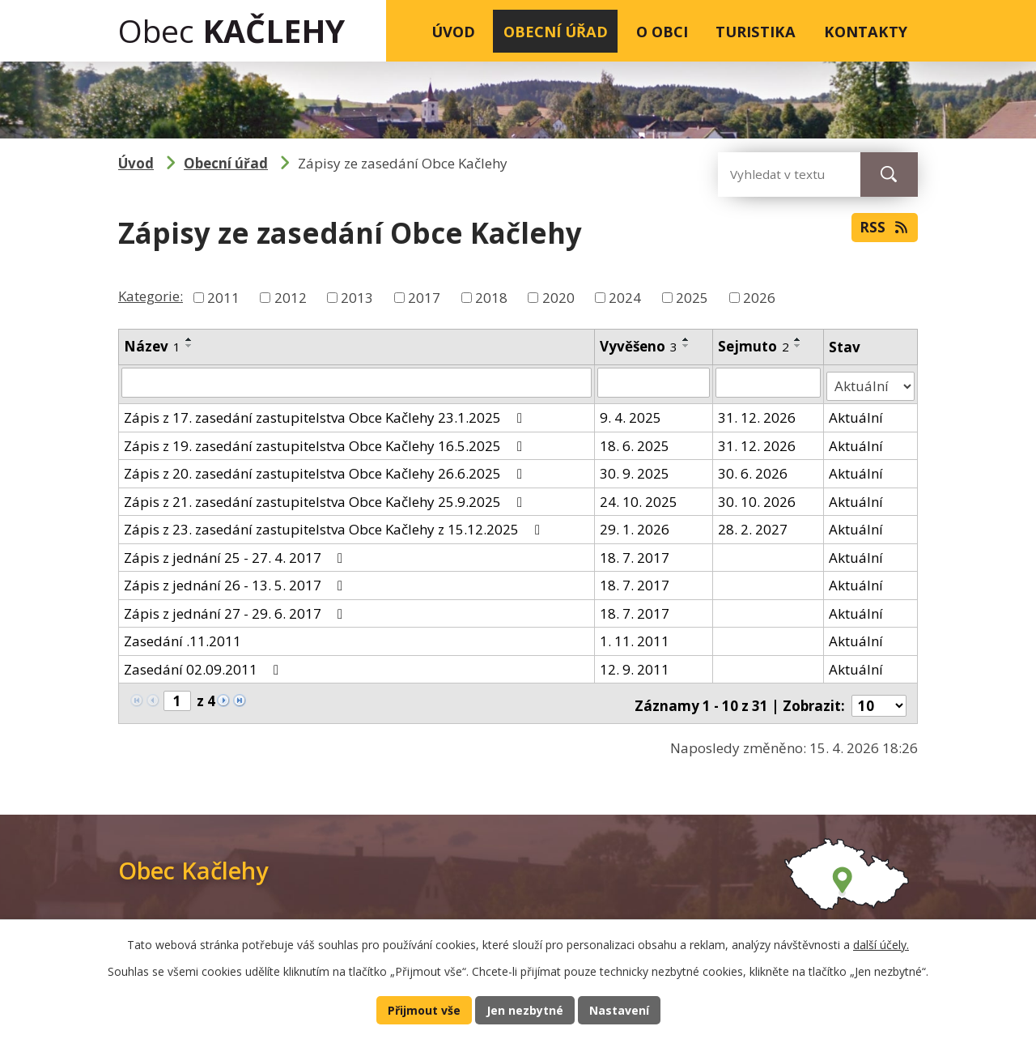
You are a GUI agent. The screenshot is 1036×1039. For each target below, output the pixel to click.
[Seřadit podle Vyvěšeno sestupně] (686, 346)
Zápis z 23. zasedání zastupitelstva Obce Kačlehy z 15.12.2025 (335, 525)
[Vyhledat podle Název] (356, 382)
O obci (662, 31)
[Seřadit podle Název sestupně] (189, 346)
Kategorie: (150, 296)
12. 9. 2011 (634, 664)
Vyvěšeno (638, 346)
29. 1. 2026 (634, 525)
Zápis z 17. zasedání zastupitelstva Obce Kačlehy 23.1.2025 (326, 413)
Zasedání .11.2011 (182, 637)
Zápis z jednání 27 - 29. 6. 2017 (236, 608)
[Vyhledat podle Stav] (871, 382)
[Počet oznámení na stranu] (878, 697)
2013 (357, 297)
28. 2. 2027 (753, 525)
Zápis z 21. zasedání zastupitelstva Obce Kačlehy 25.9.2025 (326, 497)
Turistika (755, 31)
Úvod (453, 31)
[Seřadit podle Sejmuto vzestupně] (799, 339)
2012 (290, 297)
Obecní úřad (555, 31)
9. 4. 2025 (630, 413)
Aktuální (857, 413)
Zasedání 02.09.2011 (204, 664)
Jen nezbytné (525, 1009)
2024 (625, 297)
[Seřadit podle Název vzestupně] (189, 339)
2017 (424, 297)
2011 (223, 297)
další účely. (881, 943)
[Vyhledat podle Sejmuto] (769, 382)
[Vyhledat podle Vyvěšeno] (653, 382)
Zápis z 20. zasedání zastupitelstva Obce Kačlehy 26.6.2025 (326, 469)
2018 (491, 297)
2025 (692, 297)
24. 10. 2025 (638, 497)
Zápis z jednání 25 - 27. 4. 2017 (236, 552)
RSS (883, 231)
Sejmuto (754, 346)
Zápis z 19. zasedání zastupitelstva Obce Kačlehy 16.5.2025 (326, 441)
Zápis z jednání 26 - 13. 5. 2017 (236, 581)
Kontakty (865, 31)
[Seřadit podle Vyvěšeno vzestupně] (686, 339)
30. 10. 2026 (757, 497)
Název (152, 346)
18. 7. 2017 (634, 552)
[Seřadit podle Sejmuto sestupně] (799, 346)
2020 (558, 297)
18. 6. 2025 (634, 441)
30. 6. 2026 (753, 469)
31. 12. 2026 (757, 413)
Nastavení (621, 1009)
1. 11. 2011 (634, 637)
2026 (759, 297)
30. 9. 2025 (634, 469)
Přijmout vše (421, 1009)
